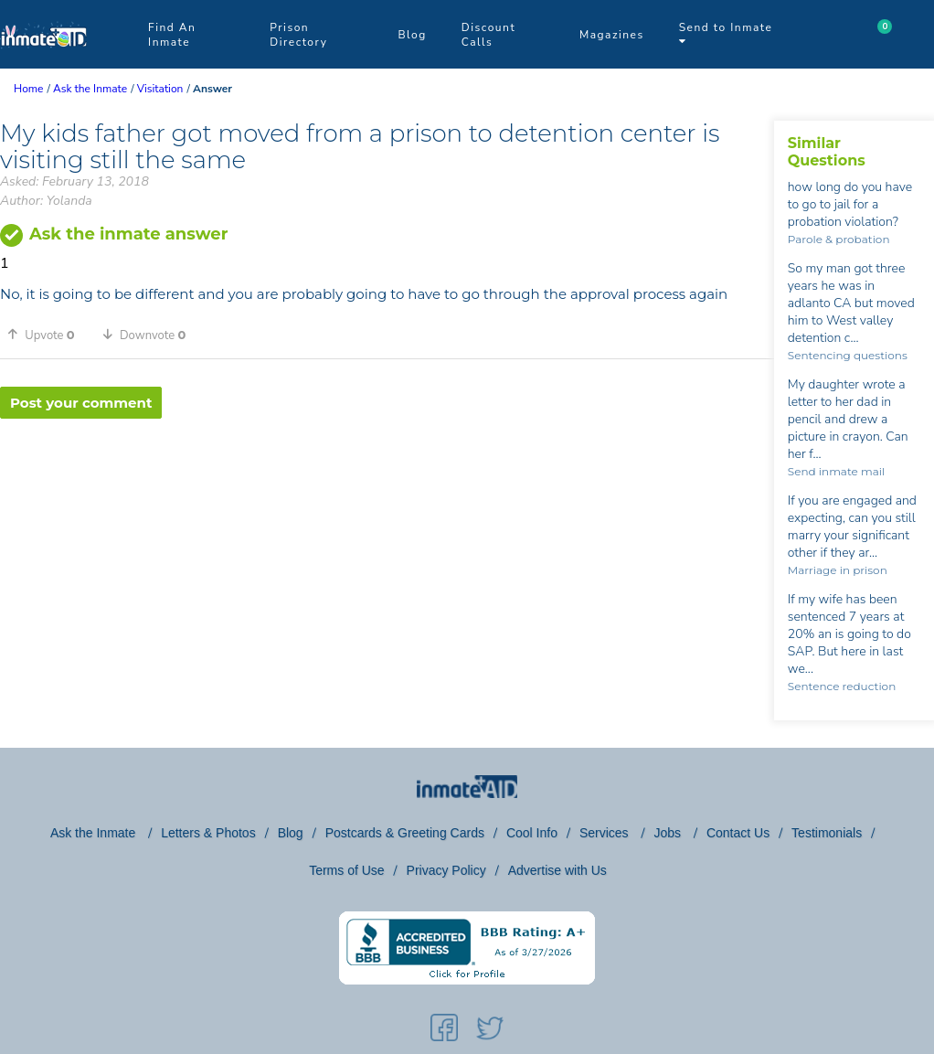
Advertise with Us (557, 870)
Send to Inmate (726, 33)
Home (28, 88)
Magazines (611, 34)
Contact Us (737, 832)
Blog (412, 34)
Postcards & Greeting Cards (404, 832)
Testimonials (826, 832)
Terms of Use (346, 870)
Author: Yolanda (46, 200)
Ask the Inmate (94, 832)
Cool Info (531, 832)
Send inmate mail (836, 471)
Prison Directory (298, 34)
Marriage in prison (837, 570)
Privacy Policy (446, 870)
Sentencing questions (847, 355)
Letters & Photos (208, 832)
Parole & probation (839, 239)
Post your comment (81, 402)
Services (605, 832)
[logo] (43, 64)
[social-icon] (444, 1031)
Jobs (668, 832)
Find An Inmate (172, 34)
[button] (47, 335)
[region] (387, 478)
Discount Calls (488, 34)
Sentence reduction (842, 686)
